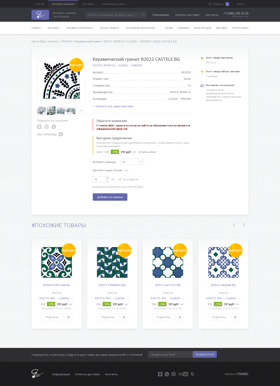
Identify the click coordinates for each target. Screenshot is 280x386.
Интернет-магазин (63, 4)
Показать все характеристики (114, 106)
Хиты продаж (202, 28)
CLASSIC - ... (66, 298)
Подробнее (52, 317)
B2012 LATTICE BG (167, 285)
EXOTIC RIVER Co (104, 65)
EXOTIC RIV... (48, 298)
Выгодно (222, 28)
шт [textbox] (124, 161)
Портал (39, 4)
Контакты (212, 15)
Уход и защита (109, 28)
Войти (240, 4)
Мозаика (53, 28)
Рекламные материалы (140, 28)
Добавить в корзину (110, 197)
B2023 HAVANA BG (223, 285)
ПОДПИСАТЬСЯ (205, 354)
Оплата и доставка (187, 15)
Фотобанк (88, 4)
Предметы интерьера (79, 28)
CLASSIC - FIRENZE (130, 65)
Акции (169, 28)
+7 (81, 110)
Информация (160, 15)
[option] (56, 284)
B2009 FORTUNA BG (56, 285)
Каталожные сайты (113, 4)
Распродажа (240, 28)
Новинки (183, 28)
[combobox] (132, 162)
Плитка (36, 28)
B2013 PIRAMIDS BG (112, 285)
